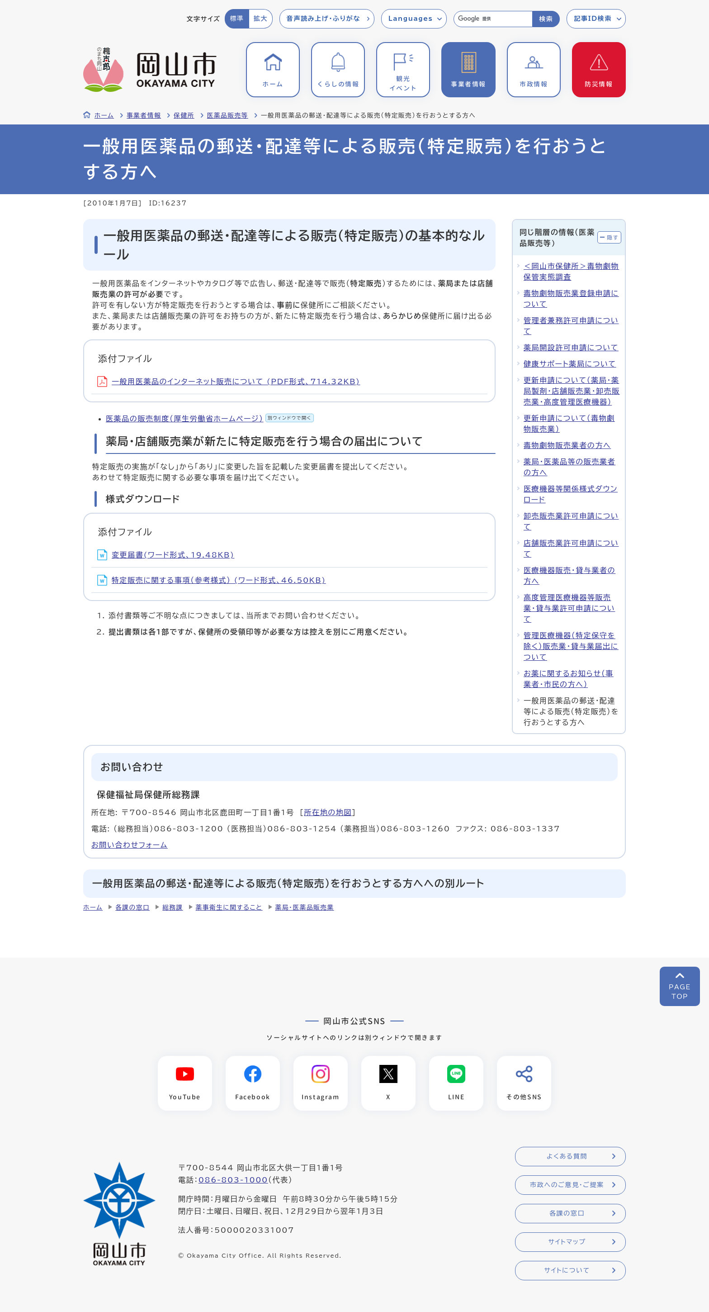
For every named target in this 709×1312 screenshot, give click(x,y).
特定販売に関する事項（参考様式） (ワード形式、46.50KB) (211, 580)
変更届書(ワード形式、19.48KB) (165, 554)
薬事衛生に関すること (229, 907)
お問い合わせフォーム (129, 845)
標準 (237, 18)
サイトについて (567, 1270)
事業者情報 (144, 115)
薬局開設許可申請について (571, 347)
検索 (546, 19)
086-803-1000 (233, 1179)
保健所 (184, 115)
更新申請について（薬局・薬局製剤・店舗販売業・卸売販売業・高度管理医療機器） (572, 391)
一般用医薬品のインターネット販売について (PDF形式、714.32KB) (228, 381)
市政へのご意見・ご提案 (567, 1185)
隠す (613, 237)
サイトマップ (567, 1242)
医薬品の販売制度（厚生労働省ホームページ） (210, 418)
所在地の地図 (328, 812)
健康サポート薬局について (570, 363)
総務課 (172, 907)
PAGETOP (680, 992)
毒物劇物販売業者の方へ (567, 445)
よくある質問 (567, 1156)
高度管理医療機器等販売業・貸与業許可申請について (569, 608)
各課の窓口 (132, 907)
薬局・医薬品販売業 (304, 907)
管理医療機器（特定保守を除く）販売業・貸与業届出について (571, 646)
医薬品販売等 (227, 115)
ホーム (104, 115)
